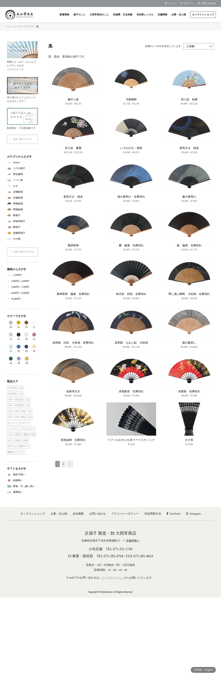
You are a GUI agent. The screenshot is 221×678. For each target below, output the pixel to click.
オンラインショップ (32, 513)
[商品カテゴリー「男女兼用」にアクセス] (22, 174)
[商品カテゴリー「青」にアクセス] (19, 349)
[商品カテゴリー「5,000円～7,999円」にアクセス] (22, 287)
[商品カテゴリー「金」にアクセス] (19, 325)
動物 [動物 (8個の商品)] (26, 434)
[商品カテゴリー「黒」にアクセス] (19, 337)
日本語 (198, 669)
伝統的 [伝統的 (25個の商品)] (18, 434)
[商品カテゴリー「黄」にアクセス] (34, 349)
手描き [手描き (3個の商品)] (18, 440)
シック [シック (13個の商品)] (11, 429)
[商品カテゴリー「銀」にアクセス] (11, 325)
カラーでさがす (25, 26)
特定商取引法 (153, 513)
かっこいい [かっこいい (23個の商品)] (13, 423)
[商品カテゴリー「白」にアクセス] (34, 325)
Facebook (173, 513)
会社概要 (78, 513)
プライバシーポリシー (125, 513)
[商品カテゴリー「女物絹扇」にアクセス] (22, 197)
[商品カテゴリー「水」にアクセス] (11, 349)
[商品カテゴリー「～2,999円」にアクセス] (22, 275)
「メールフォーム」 (111, 577)
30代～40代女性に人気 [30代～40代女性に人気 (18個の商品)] (18, 399)
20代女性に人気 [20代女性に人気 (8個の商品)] (15, 388)
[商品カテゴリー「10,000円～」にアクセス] (22, 299)
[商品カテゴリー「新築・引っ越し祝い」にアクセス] (22, 486)
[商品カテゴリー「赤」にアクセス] (34, 337)
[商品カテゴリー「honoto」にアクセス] (22, 162)
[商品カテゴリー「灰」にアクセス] (11, 337)
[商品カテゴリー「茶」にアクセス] (26, 325)
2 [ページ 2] (63, 463)
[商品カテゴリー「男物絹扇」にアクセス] (22, 209)
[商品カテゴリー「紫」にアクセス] (19, 361)
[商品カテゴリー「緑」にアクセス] (11, 361)
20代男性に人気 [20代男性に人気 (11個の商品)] (15, 393)
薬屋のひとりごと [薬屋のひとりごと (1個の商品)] (16, 452)
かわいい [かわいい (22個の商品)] (25, 423)
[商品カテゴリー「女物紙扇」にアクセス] (22, 191)
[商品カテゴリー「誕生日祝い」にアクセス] (22, 474)
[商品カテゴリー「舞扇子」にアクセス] (22, 227)
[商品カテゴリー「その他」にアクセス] (22, 238)
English (209, 669)
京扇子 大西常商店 (19, 14)
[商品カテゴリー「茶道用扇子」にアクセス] (22, 221)
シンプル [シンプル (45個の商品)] (21, 429)
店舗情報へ (133, 540)
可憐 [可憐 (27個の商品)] (33, 434)
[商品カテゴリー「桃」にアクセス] (26, 337)
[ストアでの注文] (198, 46)
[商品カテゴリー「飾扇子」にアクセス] (22, 215)
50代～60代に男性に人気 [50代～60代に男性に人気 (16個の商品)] (19, 417)
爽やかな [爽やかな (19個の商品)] (12, 446)
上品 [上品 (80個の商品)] (10, 434)
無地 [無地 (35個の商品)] (26, 440)
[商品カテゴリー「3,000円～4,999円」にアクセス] (22, 281)
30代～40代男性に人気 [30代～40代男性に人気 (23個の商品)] (18, 405)
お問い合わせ (97, 513)
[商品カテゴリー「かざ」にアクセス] (22, 186)
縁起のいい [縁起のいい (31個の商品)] (24, 446)
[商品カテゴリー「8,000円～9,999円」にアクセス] (22, 293)
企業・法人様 (59, 513)
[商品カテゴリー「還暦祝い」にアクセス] (22, 492)
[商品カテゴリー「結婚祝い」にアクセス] (22, 480)
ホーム (10, 26)
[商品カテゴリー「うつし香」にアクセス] (22, 180)
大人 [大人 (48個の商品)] (10, 440)
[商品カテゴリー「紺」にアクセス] (26, 349)
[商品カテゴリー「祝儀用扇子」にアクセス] (22, 233)
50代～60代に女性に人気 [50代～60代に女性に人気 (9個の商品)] (19, 411)
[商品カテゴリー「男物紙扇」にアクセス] (22, 203)
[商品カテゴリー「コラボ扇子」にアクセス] (22, 168)
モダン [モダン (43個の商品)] (31, 429)
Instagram (193, 513)
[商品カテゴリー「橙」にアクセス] (27, 361)
